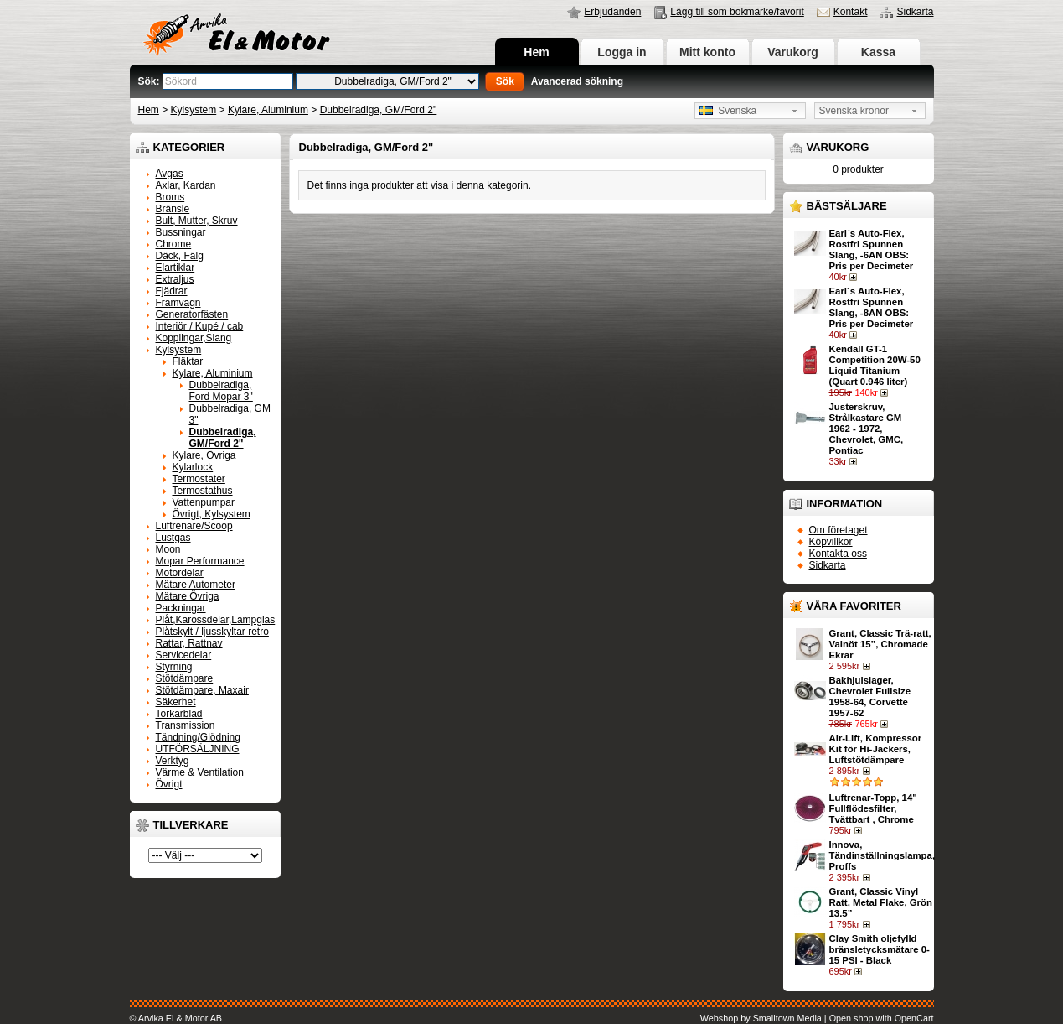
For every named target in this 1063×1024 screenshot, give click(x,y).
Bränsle (173, 209)
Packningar (181, 608)
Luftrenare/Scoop (194, 526)
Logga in (621, 52)
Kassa (878, 52)
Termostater (199, 479)
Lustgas (173, 537)
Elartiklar (175, 267)
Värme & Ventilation (200, 772)
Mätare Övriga (187, 596)
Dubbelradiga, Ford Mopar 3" (221, 391)
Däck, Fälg (180, 256)
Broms (170, 197)
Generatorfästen (192, 314)
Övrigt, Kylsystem (211, 514)
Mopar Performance (200, 561)
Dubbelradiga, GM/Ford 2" (378, 110)
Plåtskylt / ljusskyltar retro (212, 631)
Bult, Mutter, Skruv (197, 220)
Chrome (174, 244)
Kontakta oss (838, 553)
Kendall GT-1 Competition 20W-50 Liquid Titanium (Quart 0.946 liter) (875, 365)
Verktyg (172, 761)
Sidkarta (914, 12)
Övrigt (169, 784)
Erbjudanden (612, 12)
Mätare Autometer (195, 584)
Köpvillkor (831, 542)
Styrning (174, 667)
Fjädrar (172, 291)
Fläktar (188, 361)
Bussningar (181, 232)
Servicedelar (184, 655)
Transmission (185, 725)
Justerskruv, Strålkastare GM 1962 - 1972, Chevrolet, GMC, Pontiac (866, 428)
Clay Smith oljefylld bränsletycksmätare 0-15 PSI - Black (879, 949)
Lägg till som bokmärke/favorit (736, 12)
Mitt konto (707, 52)
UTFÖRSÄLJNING (198, 749)
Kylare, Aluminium (268, 110)
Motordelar (180, 573)
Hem (536, 52)
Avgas (169, 173)
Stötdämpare (185, 678)
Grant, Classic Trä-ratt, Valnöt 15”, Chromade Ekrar (880, 644)
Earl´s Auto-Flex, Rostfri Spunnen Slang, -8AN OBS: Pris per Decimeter (871, 307)
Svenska (728, 111)
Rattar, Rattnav (189, 643)
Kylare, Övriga (204, 455)
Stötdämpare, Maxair (202, 690)
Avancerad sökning (577, 81)
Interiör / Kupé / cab (200, 326)
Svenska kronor (854, 111)
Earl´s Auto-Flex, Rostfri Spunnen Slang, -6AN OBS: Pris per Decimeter (871, 249)
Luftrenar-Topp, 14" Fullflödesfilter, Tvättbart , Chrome (873, 808)
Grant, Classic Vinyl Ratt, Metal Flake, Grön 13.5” (880, 902)
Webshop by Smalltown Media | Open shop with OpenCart (817, 1018)
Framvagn (178, 303)
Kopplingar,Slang (194, 338)
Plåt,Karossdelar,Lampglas (216, 620)
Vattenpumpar (204, 502)
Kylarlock (193, 467)
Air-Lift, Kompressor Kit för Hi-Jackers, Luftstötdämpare (875, 749)
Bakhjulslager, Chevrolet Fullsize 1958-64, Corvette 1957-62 (870, 696)
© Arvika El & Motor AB (176, 1018)
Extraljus (175, 279)
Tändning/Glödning (198, 737)
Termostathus (203, 490)
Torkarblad (179, 714)
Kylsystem (194, 110)
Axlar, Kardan (186, 185)
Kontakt (850, 12)
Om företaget (838, 530)
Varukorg (792, 52)
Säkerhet (176, 702)
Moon (168, 549)
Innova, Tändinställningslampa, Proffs (882, 855)
